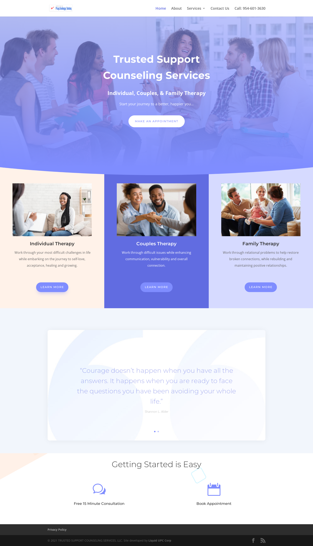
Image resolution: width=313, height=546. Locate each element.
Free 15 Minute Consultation (99, 503)
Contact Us (220, 9)
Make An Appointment (156, 121)
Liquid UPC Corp (159, 540)
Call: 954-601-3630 (250, 9)
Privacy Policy (57, 529)
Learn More (52, 287)
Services (194, 9)
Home (160, 9)
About (176, 9)
